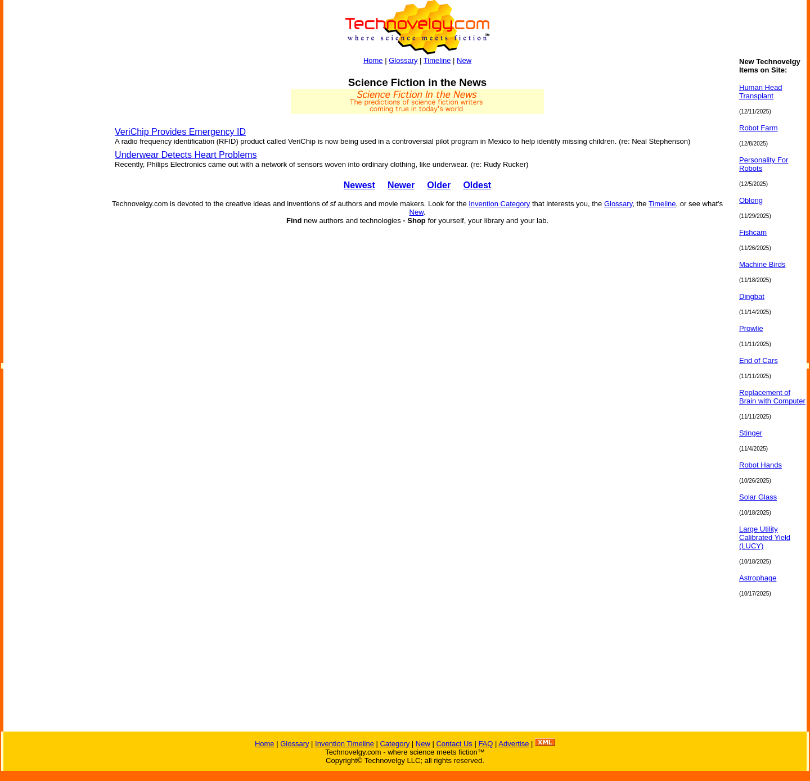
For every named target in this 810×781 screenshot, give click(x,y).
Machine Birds (762, 264)
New (464, 60)
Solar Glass (758, 497)
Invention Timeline (344, 743)
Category (395, 743)
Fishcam (753, 232)
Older (439, 185)
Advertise (513, 743)
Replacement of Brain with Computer (772, 396)
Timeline (437, 60)
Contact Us (454, 743)
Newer (401, 185)
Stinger (750, 433)
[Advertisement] (48, 225)
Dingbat (751, 296)
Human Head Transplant (760, 91)
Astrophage (758, 578)
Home (373, 60)
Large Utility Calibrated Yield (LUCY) (764, 537)
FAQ (485, 743)
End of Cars (758, 360)
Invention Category (499, 203)
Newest (359, 185)
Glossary (403, 60)
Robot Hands (760, 465)
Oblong (751, 200)
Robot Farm (758, 128)
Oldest (477, 185)
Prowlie (751, 328)
